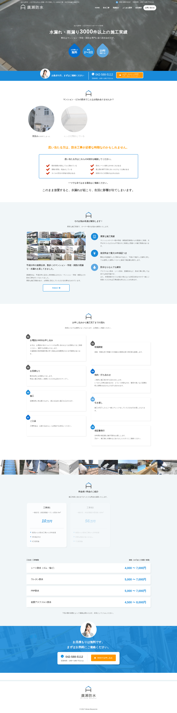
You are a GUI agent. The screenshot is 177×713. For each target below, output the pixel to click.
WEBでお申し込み (105, 658)
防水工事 (106, 8)
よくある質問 (127, 8)
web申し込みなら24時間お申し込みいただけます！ (131, 75)
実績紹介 (116, 8)
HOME (97, 8)
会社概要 (138, 8)
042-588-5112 (102, 74)
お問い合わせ (150, 8)
